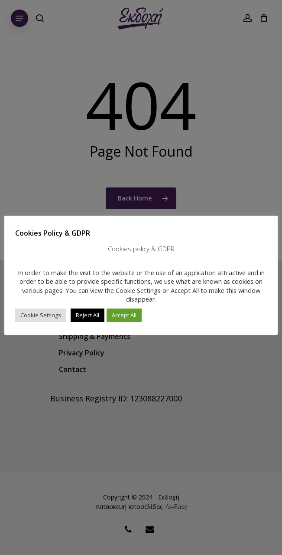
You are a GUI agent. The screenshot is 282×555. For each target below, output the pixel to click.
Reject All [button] (87, 315)
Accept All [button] (124, 315)
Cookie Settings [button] (40, 315)
